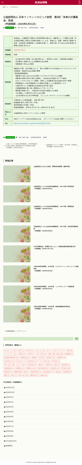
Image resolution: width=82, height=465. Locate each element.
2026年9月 (10, 436)
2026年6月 (10, 421)
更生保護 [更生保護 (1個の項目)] (65, 364)
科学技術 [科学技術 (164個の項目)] (65, 368)
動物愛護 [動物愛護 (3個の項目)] (69, 354)
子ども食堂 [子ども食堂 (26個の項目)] (44, 361)
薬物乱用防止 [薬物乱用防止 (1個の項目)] (36, 372)
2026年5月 (10, 416)
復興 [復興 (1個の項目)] (41, 364)
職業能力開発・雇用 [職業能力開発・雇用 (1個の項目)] (21, 372)
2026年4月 (10, 412)
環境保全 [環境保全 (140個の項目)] (30, 368)
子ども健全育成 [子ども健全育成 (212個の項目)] (30, 361)
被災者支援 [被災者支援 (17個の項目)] (48, 372)
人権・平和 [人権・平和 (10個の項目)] (41, 354)
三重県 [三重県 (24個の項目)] (21, 354)
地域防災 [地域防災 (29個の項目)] (61, 357)
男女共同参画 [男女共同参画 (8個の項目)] (43, 368)
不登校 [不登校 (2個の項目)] (31, 354)
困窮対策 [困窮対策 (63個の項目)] (25, 357)
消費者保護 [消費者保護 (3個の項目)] (8, 368)
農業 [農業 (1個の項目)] (6, 375)
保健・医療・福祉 (22, 27)
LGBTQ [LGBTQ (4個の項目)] (29, 350)
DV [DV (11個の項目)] (6, 350)
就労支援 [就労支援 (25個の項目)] (32, 364)
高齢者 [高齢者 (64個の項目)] (43, 375)
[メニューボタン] (2, 2)
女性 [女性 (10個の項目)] (19, 361)
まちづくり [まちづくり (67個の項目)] (51, 350)
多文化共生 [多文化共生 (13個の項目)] (9, 361)
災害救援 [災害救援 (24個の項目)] (20, 368)
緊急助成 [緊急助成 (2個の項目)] (8, 372)
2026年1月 (10, 397)
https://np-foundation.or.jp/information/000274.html (32, 123)
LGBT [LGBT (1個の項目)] (21, 350)
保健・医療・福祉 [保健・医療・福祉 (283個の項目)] (55, 354)
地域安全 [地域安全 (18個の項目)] (51, 357)
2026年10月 (10, 392)
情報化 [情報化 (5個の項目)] (49, 364)
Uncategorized (9, 27)
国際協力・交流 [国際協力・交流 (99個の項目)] (38, 357)
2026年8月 (10, 431)
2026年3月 (10, 407)
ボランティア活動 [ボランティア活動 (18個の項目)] (65, 350)
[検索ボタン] (79, 2)
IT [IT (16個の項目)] (14, 350)
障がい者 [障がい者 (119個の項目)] (23, 375)
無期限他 (9, 446)
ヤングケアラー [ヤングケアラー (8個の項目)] (10, 354)
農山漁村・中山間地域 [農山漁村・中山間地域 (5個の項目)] (63, 372)
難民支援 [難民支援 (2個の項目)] (34, 375)
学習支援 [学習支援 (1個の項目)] (55, 361)
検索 (76, 339)
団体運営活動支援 (33, 27)
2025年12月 (10, 387)
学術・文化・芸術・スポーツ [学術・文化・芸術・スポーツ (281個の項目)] (14, 364)
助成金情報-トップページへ (16, 331)
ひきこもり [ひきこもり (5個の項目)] (39, 350)
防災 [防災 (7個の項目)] (14, 375)
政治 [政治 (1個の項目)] (57, 364)
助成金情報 (41, 2)
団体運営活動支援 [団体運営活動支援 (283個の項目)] (11, 357)
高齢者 (42, 27)
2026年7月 (10, 426)
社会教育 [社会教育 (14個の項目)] (55, 368)
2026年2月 (10, 402)
